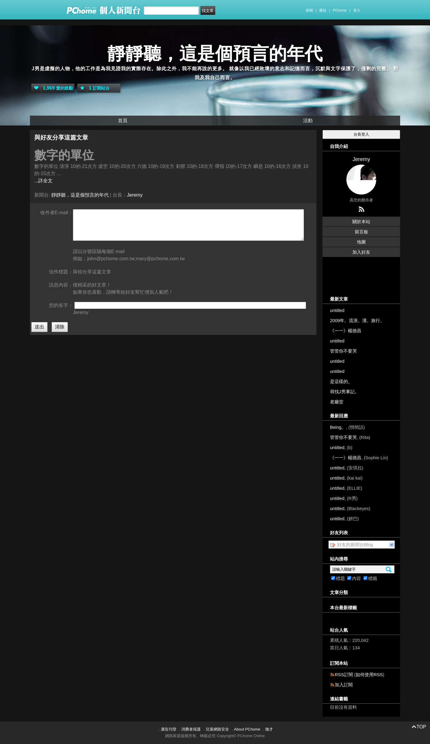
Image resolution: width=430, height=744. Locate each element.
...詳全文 (43, 180)
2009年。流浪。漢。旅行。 (357, 320)
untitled (337, 310)
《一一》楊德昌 (345, 330)
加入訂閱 (344, 684)
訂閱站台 (93, 88)
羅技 (322, 10)
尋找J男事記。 (344, 391)
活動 (308, 120)
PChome (340, 10)
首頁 (123, 120)
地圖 (361, 241)
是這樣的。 (341, 381)
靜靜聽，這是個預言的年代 (215, 54)
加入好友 (361, 252)
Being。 (338, 427)
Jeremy (134, 195)
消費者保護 (191, 729)
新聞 (309, 10)
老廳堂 (336, 401)
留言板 (361, 231)
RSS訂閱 (344, 674)
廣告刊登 (168, 729)
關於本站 (361, 221)
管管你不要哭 (343, 350)
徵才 (269, 729)
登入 (356, 10)
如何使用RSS (369, 674)
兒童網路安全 (217, 729)
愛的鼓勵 (52, 88)
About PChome (247, 729)
